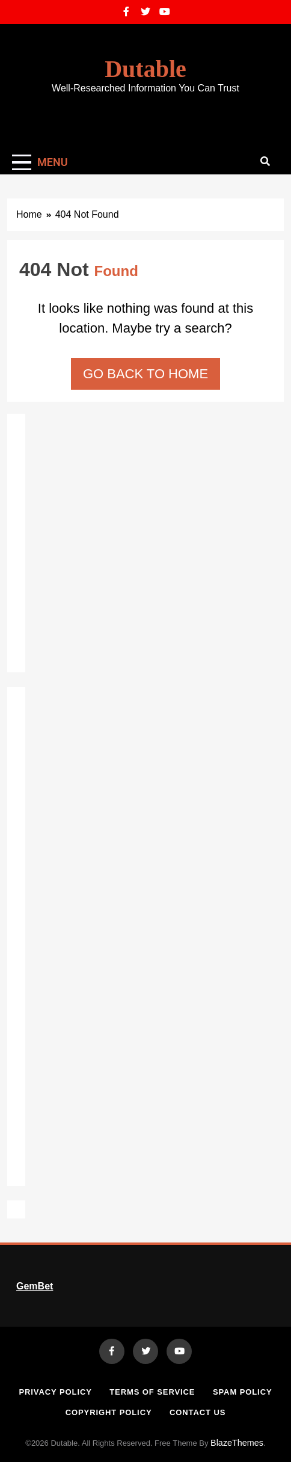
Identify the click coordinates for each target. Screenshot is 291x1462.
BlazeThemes (236, 1443)
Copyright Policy (109, 1412)
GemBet (34, 1286)
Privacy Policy (55, 1391)
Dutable (145, 68)
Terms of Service (152, 1391)
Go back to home (145, 373)
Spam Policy (242, 1391)
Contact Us (197, 1412)
